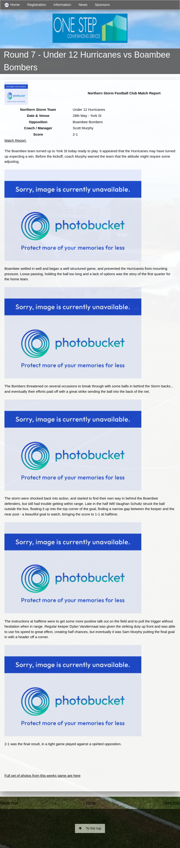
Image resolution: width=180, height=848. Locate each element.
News (83, 5)
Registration (36, 5)
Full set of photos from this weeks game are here (42, 776)
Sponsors (102, 5)
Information (62, 5)
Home (12, 5)
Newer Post (9, 803)
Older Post (171, 803)
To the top (90, 828)
